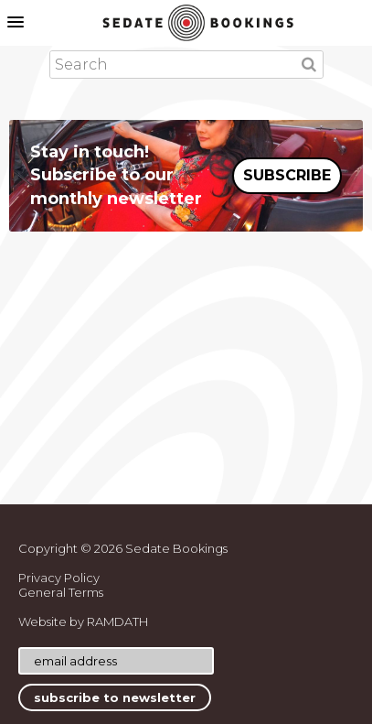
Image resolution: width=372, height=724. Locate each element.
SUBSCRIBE (287, 175)
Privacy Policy (59, 577)
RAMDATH (117, 621)
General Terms (60, 592)
